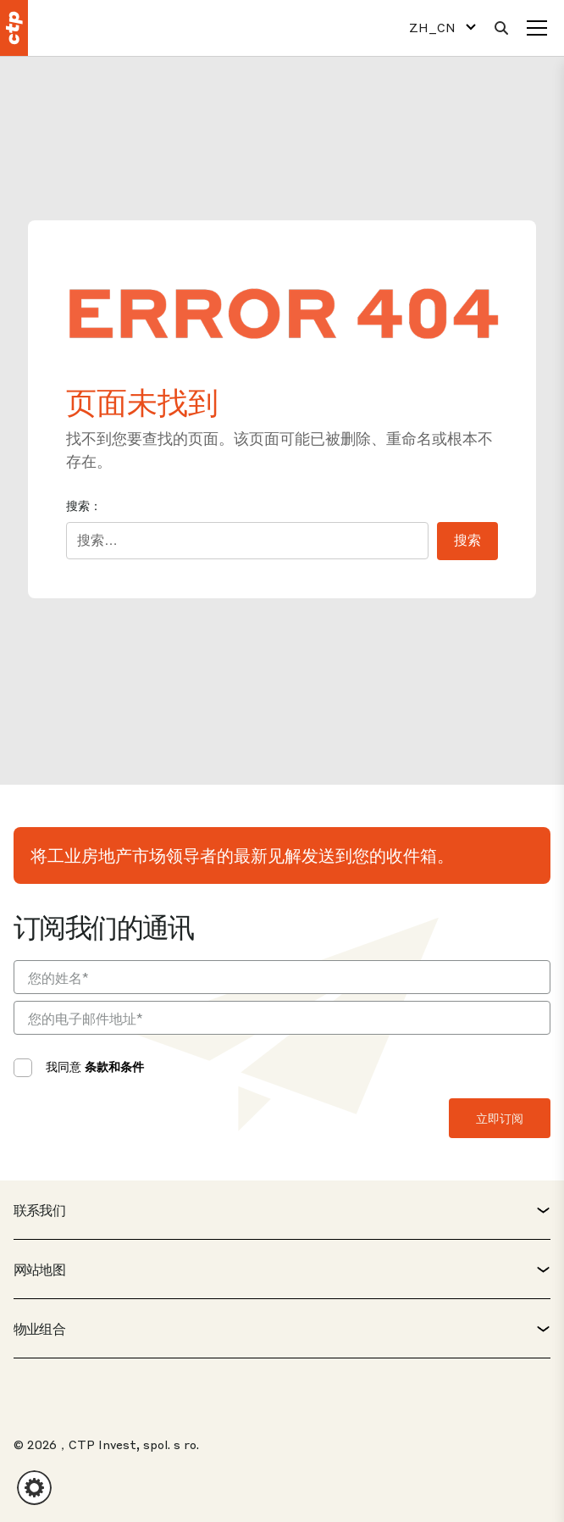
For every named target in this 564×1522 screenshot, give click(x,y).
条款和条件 (114, 1066)
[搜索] (501, 28)
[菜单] (537, 28)
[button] (34, 1487)
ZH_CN (432, 27)
